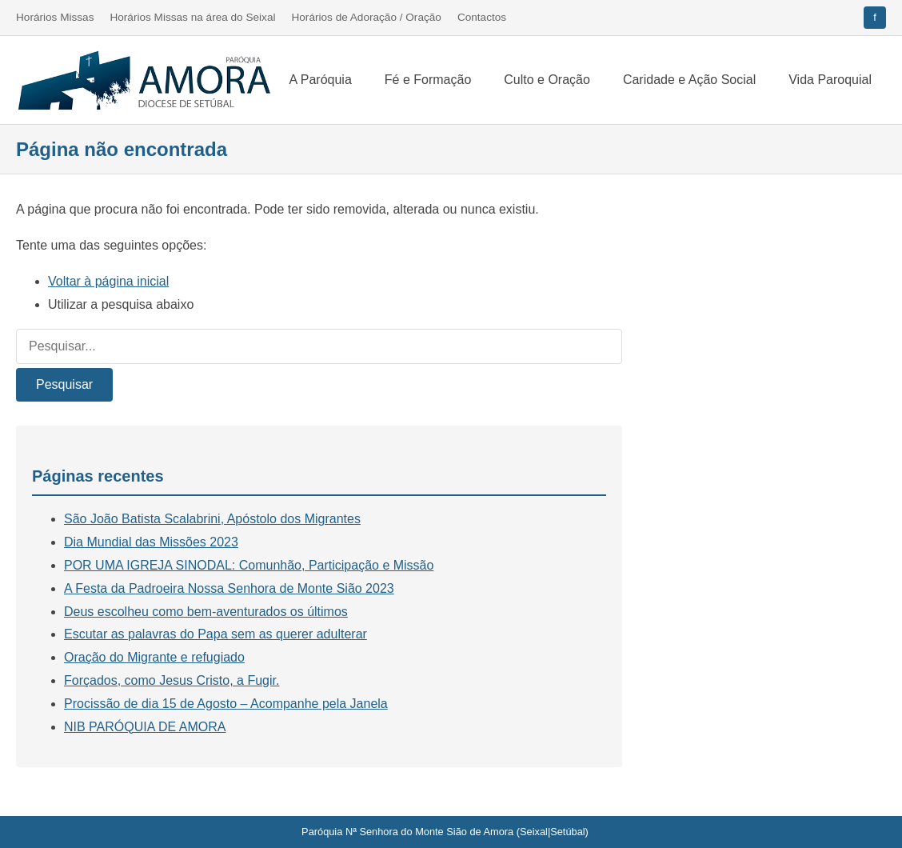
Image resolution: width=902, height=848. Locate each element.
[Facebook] (875, 17)
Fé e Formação (428, 79)
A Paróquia (320, 79)
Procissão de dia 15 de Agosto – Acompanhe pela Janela (226, 703)
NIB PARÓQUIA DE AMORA (145, 727)
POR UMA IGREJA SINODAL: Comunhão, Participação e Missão (248, 565)
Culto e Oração (547, 79)
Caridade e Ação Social (689, 79)
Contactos (481, 17)
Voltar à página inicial (108, 281)
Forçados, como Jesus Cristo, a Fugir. (171, 680)
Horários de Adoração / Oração (366, 17)
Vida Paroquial (830, 79)
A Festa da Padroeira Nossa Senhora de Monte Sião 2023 (229, 588)
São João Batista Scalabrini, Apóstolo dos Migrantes (212, 519)
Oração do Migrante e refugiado (154, 657)
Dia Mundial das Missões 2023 (151, 542)
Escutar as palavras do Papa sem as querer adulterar (215, 634)
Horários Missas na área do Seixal (192, 17)
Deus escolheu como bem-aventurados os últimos (206, 611)
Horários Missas (55, 17)
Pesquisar (64, 384)
